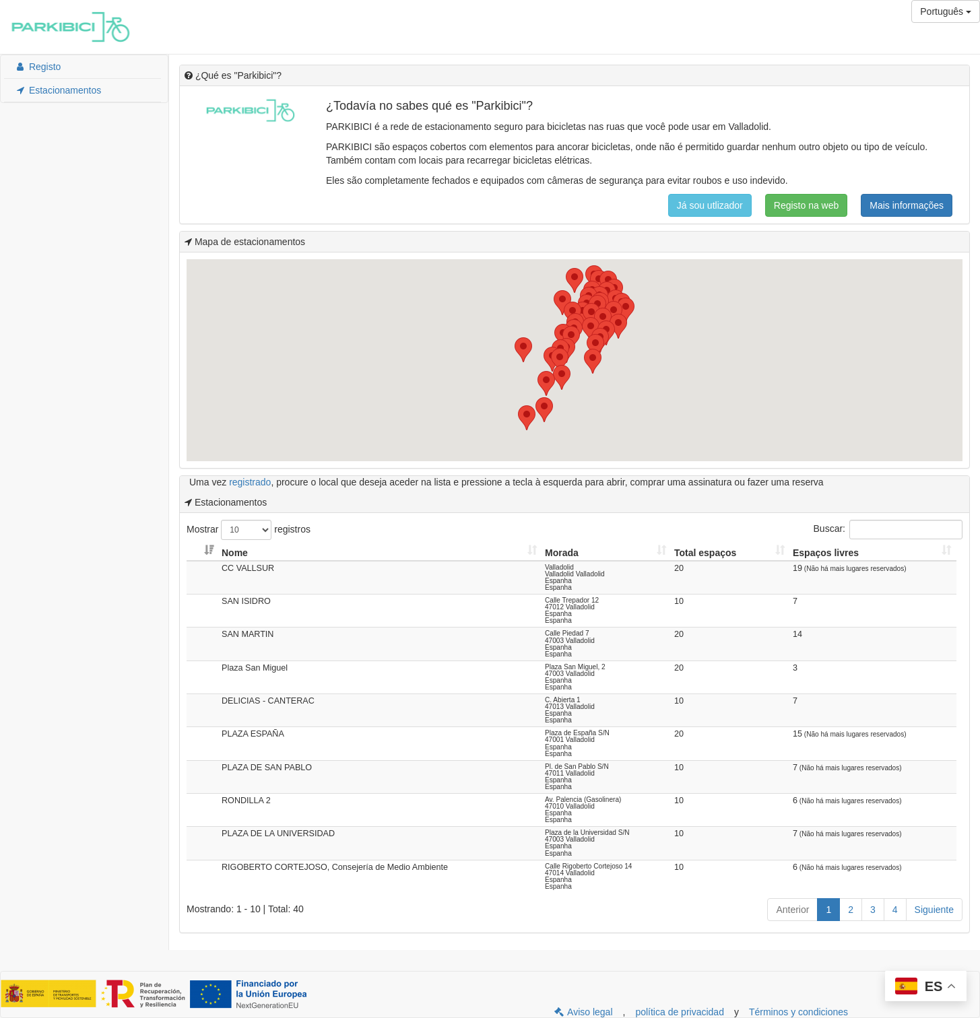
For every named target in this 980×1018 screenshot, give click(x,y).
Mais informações (907, 205)
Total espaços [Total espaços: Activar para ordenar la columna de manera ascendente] (705, 552)
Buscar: (888, 529)
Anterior (792, 909)
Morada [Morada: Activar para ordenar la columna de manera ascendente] (562, 552)
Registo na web (806, 205)
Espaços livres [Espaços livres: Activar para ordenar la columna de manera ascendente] (826, 552)
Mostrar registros (249, 530)
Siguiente (934, 909)
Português (945, 11)
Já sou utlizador (710, 205)
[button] (523, 349)
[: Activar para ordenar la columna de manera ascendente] (203, 553)
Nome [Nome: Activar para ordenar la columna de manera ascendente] (235, 552)
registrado (250, 482)
